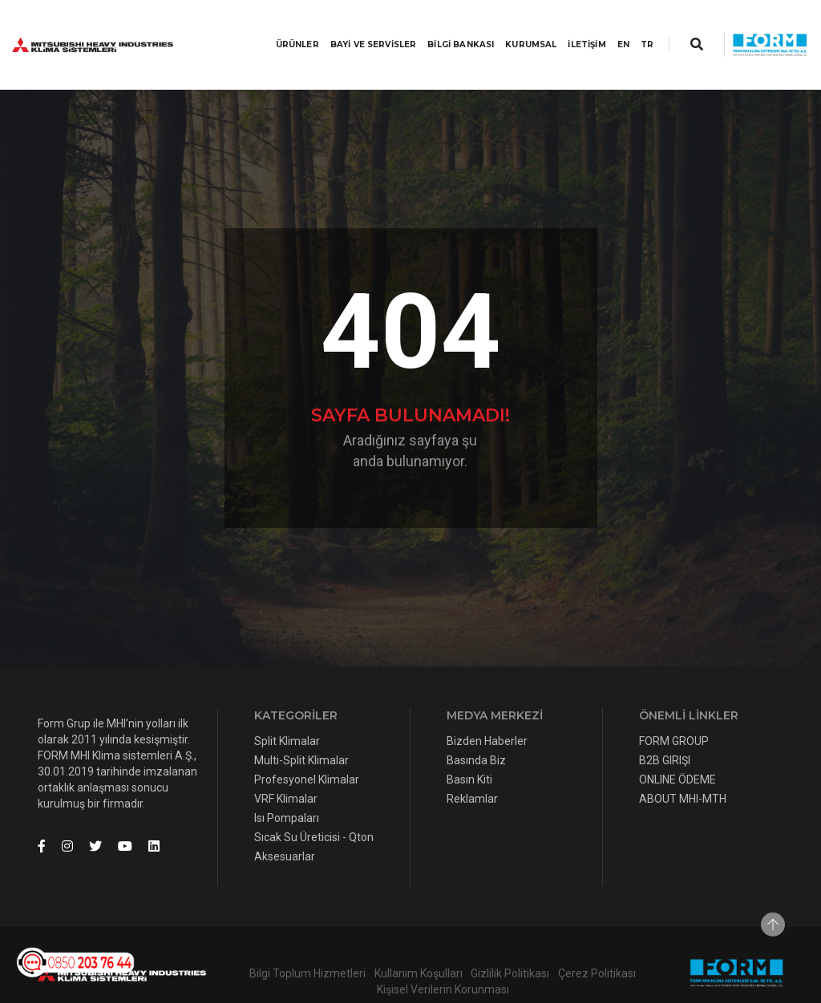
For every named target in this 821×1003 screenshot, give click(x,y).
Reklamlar (472, 766)
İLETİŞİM (571, 28)
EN (607, 28)
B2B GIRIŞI (664, 728)
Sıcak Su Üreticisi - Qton (314, 805)
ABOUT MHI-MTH (682, 766)
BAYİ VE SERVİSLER (358, 28)
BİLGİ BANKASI (445, 28)
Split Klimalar (287, 709)
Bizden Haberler (487, 709)
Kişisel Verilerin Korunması (443, 957)
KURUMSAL (515, 28)
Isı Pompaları (286, 785)
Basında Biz (476, 728)
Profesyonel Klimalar (306, 747)
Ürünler (281, 28)
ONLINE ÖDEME (677, 747)
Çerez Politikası (597, 941)
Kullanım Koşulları (418, 941)
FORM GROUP (674, 709)
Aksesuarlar (284, 824)
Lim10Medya (331, 980)
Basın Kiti (469, 747)
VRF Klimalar (285, 766)
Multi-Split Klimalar (301, 728)
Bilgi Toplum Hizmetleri (307, 941)
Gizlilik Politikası (510, 941)
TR (631, 28)
